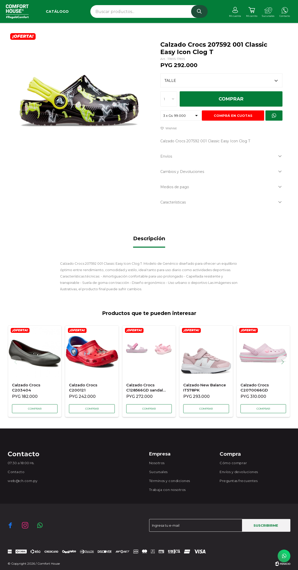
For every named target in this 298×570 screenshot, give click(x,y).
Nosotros (157, 463)
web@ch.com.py (23, 481)
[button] (284, 362)
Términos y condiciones (169, 481)
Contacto (16, 472)
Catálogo (57, 11)
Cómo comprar (233, 463)
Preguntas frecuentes (239, 481)
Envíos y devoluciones (239, 472)
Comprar (231, 99)
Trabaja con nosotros (167, 490)
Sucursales (158, 472)
